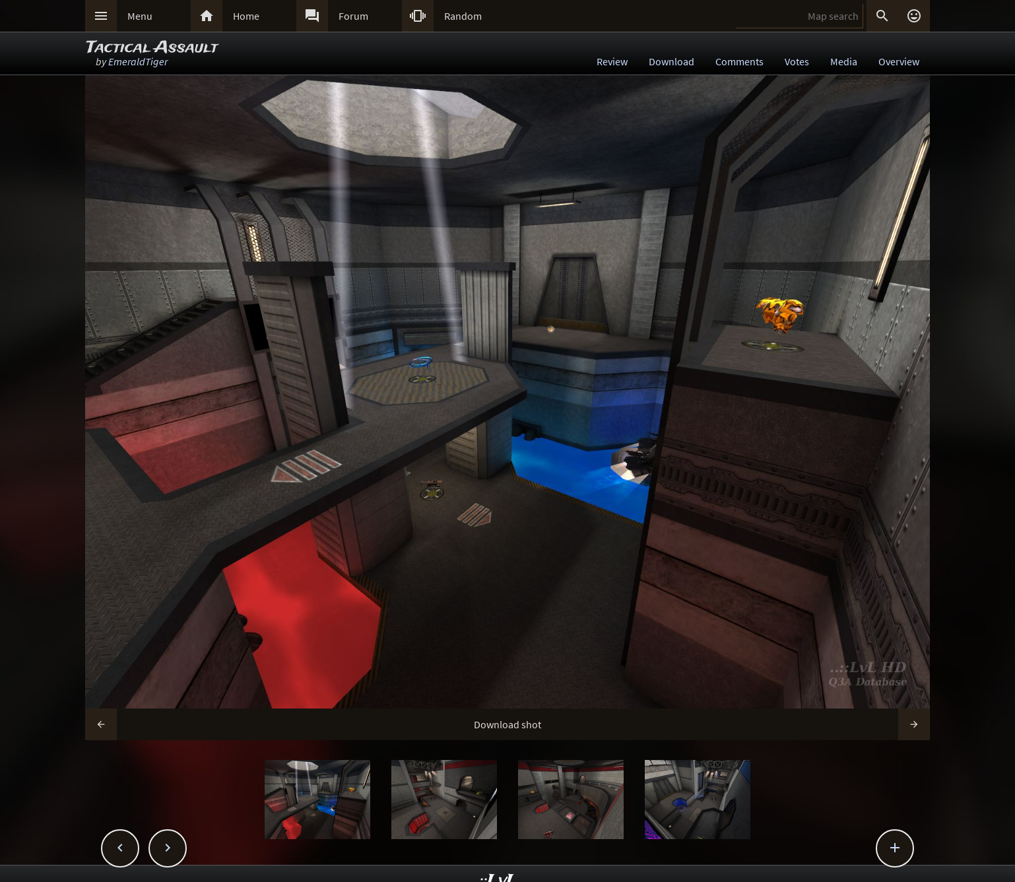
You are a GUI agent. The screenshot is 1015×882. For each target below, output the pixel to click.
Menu (139, 15)
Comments (739, 61)
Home (246, 15)
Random (463, 15)
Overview (898, 61)
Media (843, 61)
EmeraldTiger (138, 61)
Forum (353, 15)
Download (671, 61)
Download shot (507, 724)
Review (612, 61)
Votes (797, 61)
